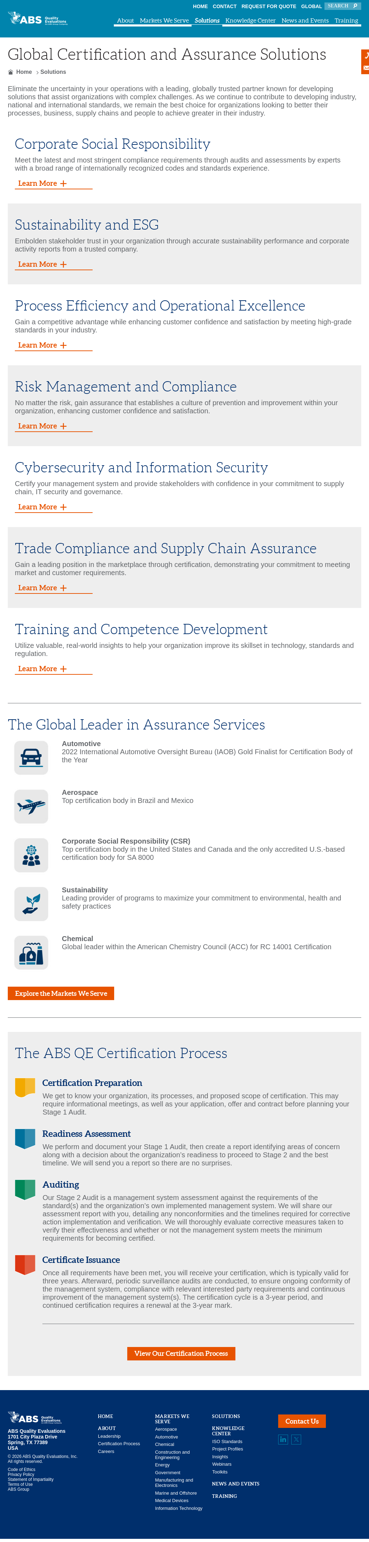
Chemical (164, 1447)
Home (200, 6)
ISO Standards (227, 1444)
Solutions (207, 20)
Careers (106, 1454)
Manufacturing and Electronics (174, 1486)
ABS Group (18, 1492)
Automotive (166, 1439)
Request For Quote (269, 6)
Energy (162, 1468)
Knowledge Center (251, 20)
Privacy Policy (21, 1477)
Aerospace (166, 1432)
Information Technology (179, 1511)
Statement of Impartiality (30, 1482)
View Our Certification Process (181, 1356)
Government (168, 1475)
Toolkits (219, 1474)
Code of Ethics (21, 1472)
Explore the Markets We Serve (65, 994)
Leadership (109, 1439)
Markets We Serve (164, 20)
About (125, 20)
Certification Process (119, 1446)
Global (311, 6)
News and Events (305, 20)
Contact (224, 6)
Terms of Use (20, 1487)
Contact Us (303, 1425)
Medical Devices (172, 1503)
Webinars (222, 1467)
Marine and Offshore (176, 1496)
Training (346, 20)
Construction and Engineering (172, 1457)
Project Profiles (227, 1452)
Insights (220, 1459)
